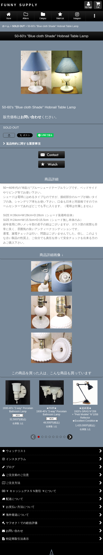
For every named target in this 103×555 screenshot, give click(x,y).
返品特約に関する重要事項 (21, 143)
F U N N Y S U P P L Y (19, 5)
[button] (94, 16)
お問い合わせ (30, 117)
